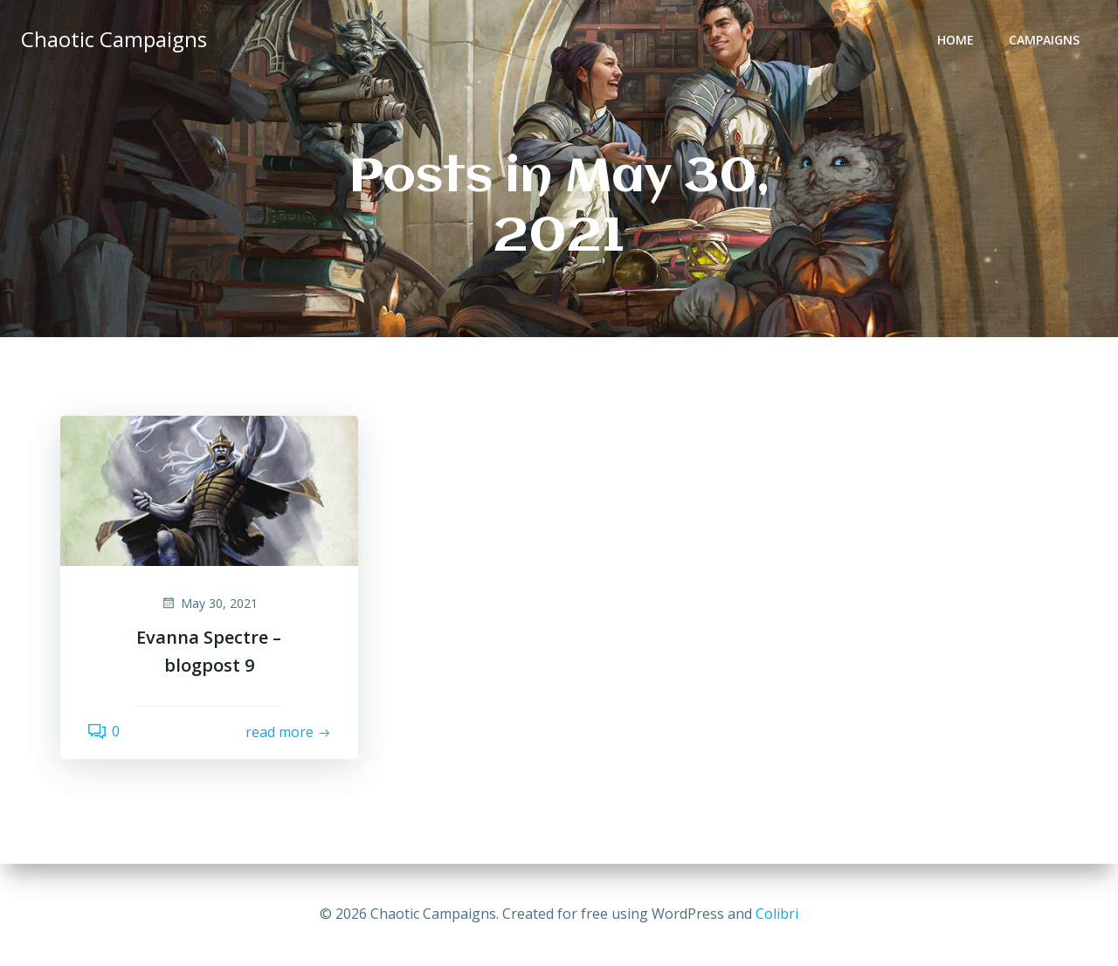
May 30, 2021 (209, 603)
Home (955, 39)
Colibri (777, 913)
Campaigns (1044, 39)
